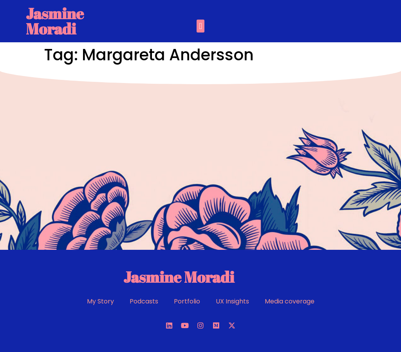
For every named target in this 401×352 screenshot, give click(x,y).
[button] (200, 26)
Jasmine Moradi (55, 21)
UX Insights (232, 301)
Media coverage (289, 301)
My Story (100, 301)
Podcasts (144, 301)
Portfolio (187, 301)
